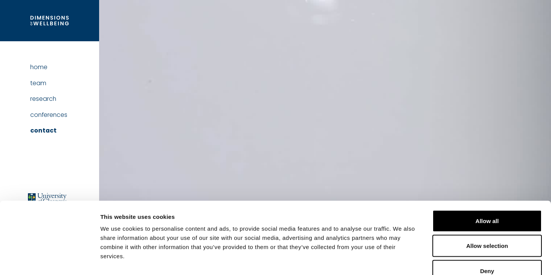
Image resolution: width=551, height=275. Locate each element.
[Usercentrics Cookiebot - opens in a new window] (49, 260)
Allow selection (487, 200)
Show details (401, 260)
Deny (487, 225)
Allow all (487, 174)
